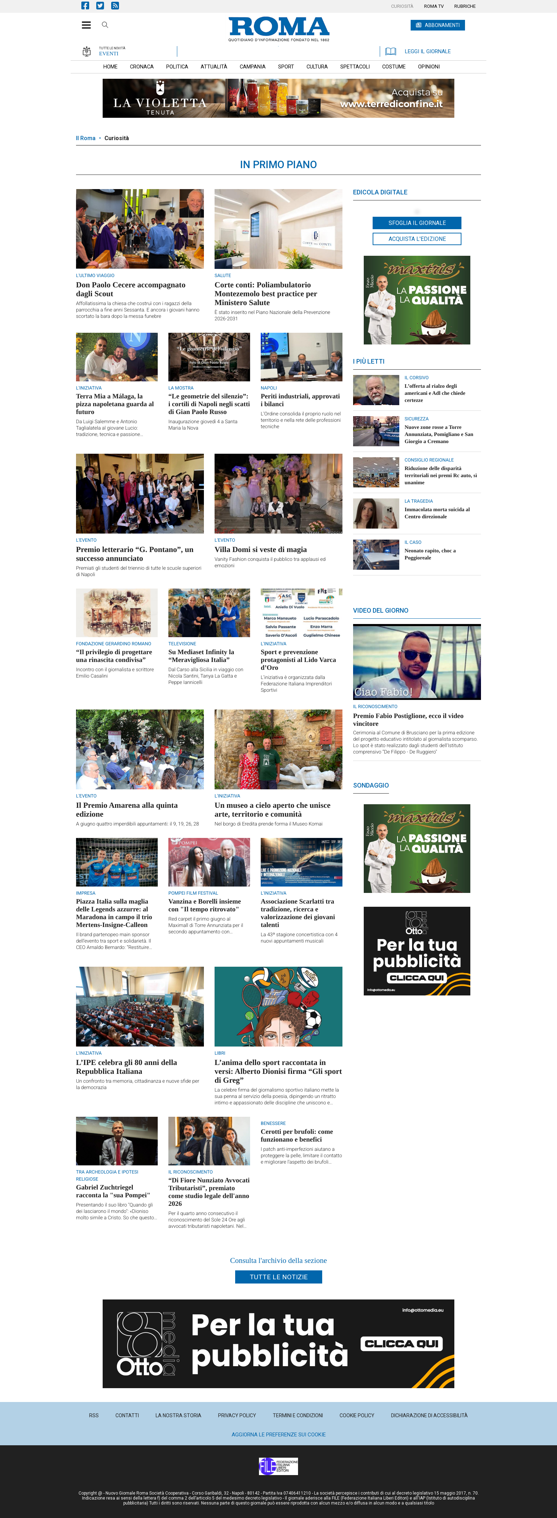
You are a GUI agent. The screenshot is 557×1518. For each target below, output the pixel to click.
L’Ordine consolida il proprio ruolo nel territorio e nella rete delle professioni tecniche (301, 420)
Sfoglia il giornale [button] (417, 223)
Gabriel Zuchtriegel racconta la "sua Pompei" (113, 1191)
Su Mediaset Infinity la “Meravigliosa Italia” (201, 656)
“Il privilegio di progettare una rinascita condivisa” (114, 656)
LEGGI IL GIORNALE (418, 51)
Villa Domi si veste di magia (261, 549)
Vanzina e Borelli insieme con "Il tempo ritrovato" (204, 905)
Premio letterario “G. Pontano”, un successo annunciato (135, 554)
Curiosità (116, 138)
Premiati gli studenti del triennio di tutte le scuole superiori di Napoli (138, 571)
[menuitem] (402, 6)
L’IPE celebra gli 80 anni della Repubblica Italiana (126, 1067)
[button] (83, 21)
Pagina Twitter (103, 5)
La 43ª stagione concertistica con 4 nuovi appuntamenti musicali (299, 938)
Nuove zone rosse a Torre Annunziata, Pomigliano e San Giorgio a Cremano (439, 435)
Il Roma (86, 138)
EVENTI (108, 53)
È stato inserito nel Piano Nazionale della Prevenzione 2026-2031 (272, 316)
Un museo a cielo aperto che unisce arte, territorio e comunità (272, 809)
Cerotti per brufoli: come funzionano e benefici (297, 1135)
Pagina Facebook (88, 5)
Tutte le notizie (279, 1277)
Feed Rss (118, 5)
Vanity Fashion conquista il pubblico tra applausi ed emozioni (270, 563)
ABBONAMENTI (442, 25)
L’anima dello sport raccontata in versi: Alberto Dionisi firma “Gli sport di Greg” (278, 1071)
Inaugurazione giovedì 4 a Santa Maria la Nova (203, 425)
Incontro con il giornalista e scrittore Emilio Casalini (115, 673)
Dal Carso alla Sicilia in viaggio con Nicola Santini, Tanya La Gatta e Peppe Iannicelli (205, 676)
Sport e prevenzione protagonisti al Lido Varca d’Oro (298, 660)
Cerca (105, 26)
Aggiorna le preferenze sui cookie (279, 1434)
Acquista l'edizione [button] (417, 239)
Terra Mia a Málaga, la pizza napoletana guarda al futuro (115, 404)
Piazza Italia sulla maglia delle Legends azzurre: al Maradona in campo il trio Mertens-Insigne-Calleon (114, 913)
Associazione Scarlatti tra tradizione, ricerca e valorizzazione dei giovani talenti (298, 913)
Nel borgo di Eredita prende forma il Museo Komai (269, 824)
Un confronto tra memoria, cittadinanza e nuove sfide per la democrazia (137, 1084)
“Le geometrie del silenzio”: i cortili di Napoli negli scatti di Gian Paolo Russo (209, 404)
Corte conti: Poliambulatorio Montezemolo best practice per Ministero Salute (266, 293)
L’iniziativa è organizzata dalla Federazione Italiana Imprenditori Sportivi (296, 684)
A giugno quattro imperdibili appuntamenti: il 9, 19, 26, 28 (137, 824)
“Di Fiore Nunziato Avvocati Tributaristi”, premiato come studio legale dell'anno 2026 (209, 1192)
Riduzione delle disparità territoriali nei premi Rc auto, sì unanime (441, 476)
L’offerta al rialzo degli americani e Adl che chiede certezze (435, 393)
